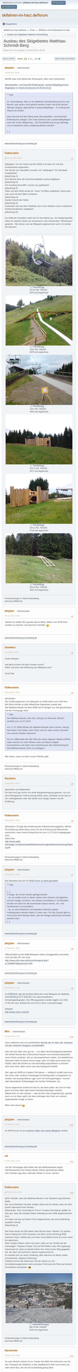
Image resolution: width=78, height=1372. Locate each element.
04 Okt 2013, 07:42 (12, 1036)
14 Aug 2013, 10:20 (12, 874)
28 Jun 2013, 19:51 (14, 158)
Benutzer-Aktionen (65, 59)
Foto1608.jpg (37, 584)
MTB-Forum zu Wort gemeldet (43, 881)
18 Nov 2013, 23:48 (12, 1355)
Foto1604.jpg (37, 466)
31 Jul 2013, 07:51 (12, 652)
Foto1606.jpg (37, 525)
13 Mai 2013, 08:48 (12, 73)
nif (6, 1156)
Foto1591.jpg (37, 347)
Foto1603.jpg (37, 406)
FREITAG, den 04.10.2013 (20, 994)
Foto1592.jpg (37, 287)
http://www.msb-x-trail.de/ (17, 1012)
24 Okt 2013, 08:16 (12, 1124)
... (33, 59)
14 (36, 59)
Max (7, 1031)
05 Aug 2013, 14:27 (12, 783)
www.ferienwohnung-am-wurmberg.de (21, 143)
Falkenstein (12, 153)
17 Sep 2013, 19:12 (12, 948)
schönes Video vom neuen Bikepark (43, 1130)
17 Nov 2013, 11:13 (12, 1161)
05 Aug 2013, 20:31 (12, 820)
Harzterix (10, 778)
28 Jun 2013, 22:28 (12, 616)
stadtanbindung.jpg (39, 1324)
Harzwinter (11, 1350)
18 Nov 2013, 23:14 (14, 1192)
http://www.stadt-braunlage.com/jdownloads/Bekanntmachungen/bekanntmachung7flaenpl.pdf (39, 844)
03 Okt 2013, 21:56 (12, 988)
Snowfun (10, 647)
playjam (9, 67)
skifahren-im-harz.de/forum (25, 15)
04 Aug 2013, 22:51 (12, 692)
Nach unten (9, 59)
